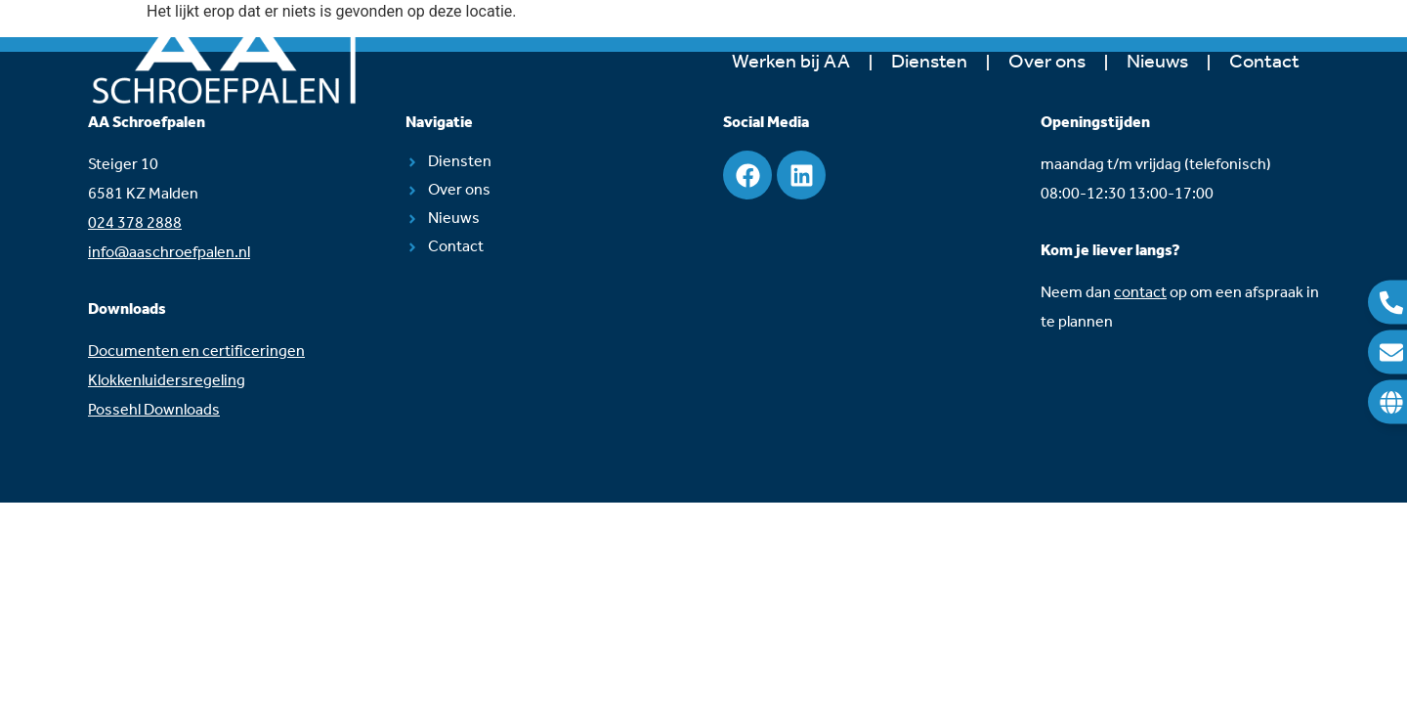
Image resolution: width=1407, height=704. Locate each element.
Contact (1264, 62)
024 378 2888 (135, 223)
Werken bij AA (791, 62)
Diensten (929, 62)
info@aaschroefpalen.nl (169, 253)
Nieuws (1157, 62)
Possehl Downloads (154, 410)
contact (1140, 293)
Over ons (1047, 62)
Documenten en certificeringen (196, 351)
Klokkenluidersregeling (166, 381)
